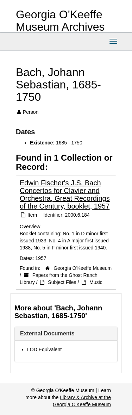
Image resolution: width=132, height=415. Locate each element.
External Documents (47, 333)
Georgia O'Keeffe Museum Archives (60, 20)
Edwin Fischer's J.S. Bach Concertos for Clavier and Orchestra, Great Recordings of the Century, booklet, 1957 (65, 194)
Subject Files (62, 282)
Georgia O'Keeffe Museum (83, 268)
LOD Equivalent (44, 349)
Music (95, 282)
